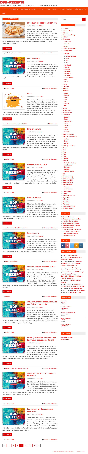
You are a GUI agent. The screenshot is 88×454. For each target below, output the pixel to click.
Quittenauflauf (33, 58)
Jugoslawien (68, 121)
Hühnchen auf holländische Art (68, 312)
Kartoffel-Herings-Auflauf (70, 221)
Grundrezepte (67, 110)
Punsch (66, 103)
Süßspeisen (66, 200)
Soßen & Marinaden (69, 196)
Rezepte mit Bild (16, 53)
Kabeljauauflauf (34, 198)
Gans (67, 58)
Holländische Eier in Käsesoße (72, 229)
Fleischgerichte (67, 51)
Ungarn (66, 129)
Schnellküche (67, 192)
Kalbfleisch (67, 71)
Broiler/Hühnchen (70, 56)
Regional (65, 160)
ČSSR (66, 119)
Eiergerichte (66, 39)
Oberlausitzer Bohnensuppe (71, 225)
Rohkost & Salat (67, 184)
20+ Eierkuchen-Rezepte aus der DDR (41, 23)
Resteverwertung (68, 176)
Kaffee (66, 97)
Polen (66, 123)
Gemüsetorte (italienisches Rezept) (41, 267)
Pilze (64, 154)
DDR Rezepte (65, 308)
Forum (41, 9)
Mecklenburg (68, 165)
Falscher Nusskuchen (66, 318)
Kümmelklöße (64, 301)
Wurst (66, 81)
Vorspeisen (66, 204)
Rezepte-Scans (52, 9)
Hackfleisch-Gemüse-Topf (71, 233)
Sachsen (66, 169)
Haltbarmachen (67, 112)
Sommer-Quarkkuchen (66, 324)
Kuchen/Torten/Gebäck (70, 136)
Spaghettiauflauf (34, 129)
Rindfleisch (67, 75)
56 (34, 445)
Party (64, 152)
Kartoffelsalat (68, 189)
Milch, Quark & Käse (69, 146)
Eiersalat (66, 187)
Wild (65, 79)
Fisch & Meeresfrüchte (21, 228)
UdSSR (25, 123)
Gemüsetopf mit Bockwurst (71, 231)
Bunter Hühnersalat (69, 235)
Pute (66, 62)
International (18, 123)
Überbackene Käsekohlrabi (71, 223)
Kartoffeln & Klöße (68, 134)
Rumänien (25, 368)
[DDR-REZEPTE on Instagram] (81, 245)
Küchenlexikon (80, 9)
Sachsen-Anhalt (69, 171)
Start (4, 9)
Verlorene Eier (73, 255)
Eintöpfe (65, 46)
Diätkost (65, 37)
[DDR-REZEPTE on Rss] (76, 245)
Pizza (64, 156)
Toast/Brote (66, 202)
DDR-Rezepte (13, 9)
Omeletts (67, 44)
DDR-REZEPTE (12, 2)
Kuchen (66, 139)
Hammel (66, 67)
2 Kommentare (53, 123)
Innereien (67, 69)
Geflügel (66, 53)
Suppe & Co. (66, 198)
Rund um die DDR (66, 9)
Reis (64, 174)
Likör (65, 99)
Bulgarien (67, 117)
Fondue (65, 84)
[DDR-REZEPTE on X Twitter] (72, 245)
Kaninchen (67, 73)
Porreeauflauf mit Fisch (37, 164)
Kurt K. (65, 255)
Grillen (65, 108)
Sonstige (66, 131)
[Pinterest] (67, 245)
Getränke (65, 90)
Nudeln (65, 148)
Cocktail (66, 95)
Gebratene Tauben (76, 288)
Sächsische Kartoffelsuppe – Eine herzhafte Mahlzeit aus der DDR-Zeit (71, 264)
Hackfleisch (67, 65)
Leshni (29, 94)
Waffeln (66, 143)
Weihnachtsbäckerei (69, 206)
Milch (65, 101)
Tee (65, 105)
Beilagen (65, 33)
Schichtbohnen (33, 233)
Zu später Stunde (68, 208)
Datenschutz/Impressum (67, 337)
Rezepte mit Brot (68, 182)
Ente (66, 60)
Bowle (66, 93)
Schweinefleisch (69, 77)
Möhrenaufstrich (68, 227)
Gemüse (7, 296)
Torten (66, 141)
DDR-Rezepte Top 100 (28, 9)
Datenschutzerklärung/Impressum (63, 452)
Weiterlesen (7, 48)
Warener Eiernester (68, 217)
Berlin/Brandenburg (70, 163)
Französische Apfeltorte (66, 306)
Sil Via (63, 302)
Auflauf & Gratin (9, 88)
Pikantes (65, 158)
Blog (3, 13)
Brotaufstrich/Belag (69, 35)
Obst (64, 150)
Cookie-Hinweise (65, 339)
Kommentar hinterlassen (50, 53)
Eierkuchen (8, 53)
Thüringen (67, 167)
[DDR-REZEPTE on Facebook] (63, 245)
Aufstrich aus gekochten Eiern (72, 219)
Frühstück (66, 86)
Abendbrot (66, 29)
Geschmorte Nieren (79, 290)
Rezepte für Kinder (68, 178)
